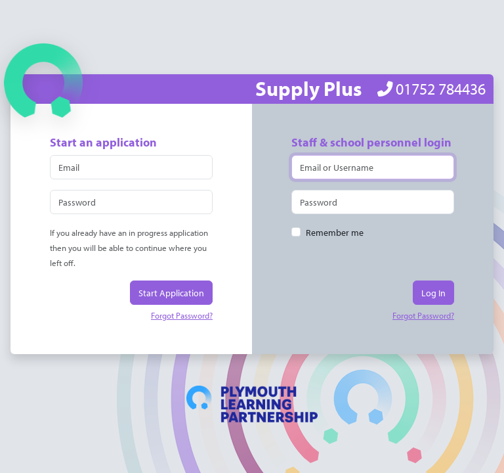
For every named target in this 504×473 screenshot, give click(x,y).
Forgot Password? (182, 315)
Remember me (335, 232)
